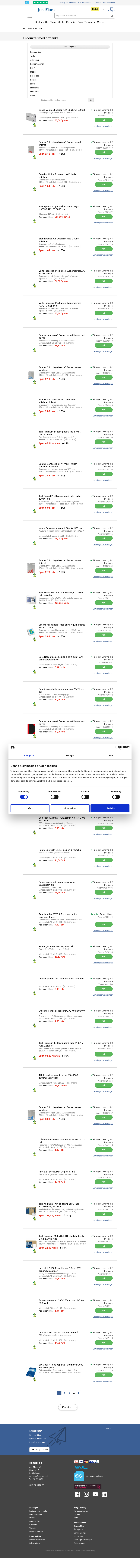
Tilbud (95, 9)
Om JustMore (79, 1526)
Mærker (98, 3)
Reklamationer (34, 1543)
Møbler (33, 72)
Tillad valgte (70, 808)
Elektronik (34, 88)
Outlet (32, 96)
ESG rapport (78, 1536)
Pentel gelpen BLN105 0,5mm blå (56, 946)
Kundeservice (109, 3)
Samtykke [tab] (29, 755)
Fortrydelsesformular (37, 1540)
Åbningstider (78, 1529)
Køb (103, 120)
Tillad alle (110, 808)
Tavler (32, 56)
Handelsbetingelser (81, 1511)
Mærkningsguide (35, 1514)
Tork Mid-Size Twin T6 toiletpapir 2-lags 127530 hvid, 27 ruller (59, 1205)
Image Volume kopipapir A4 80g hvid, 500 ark (62, 110)
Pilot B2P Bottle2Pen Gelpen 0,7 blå (57, 1171)
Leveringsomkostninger (103, 126)
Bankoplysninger (80, 1533)
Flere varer (34, 92)
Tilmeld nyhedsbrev (39, 1449)
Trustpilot (107, 1428)
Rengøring (34, 76)
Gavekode (33, 1525)
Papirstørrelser (34, 1521)
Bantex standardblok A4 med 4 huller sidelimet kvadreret (58, 465)
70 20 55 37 (38, 1479)
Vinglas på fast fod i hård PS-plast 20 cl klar (61, 978)
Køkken (33, 80)
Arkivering (34, 60)
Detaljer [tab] (70, 755)
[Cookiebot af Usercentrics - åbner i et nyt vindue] (117, 748)
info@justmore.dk (40, 1476)
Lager (32, 84)
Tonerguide (89, 22)
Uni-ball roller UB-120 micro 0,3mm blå (58, 1332)
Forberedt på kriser (36, 1532)
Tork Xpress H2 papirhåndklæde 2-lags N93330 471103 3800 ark (59, 208)
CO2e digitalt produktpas (83, 1540)
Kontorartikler (36, 52)
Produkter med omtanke (38, 1511)
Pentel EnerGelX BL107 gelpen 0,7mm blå (60, 850)
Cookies (77, 1514)
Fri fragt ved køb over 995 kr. (75, 3)
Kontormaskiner (37, 64)
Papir (32, 68)
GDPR (76, 1518)
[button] (112, 15)
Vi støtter (32, 1528)
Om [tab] (111, 755)
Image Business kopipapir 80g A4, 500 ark (60, 528)
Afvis (30, 808)
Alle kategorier (70, 47)
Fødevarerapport (80, 1543)
